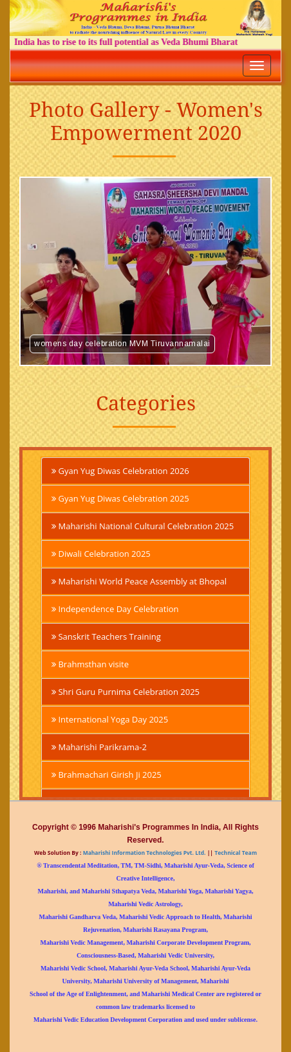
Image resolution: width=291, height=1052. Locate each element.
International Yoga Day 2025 (110, 719)
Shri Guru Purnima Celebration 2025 (126, 691)
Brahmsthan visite (90, 664)
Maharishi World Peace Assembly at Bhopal (139, 581)
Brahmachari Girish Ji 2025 (107, 774)
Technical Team (235, 852)
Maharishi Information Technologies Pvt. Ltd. (143, 852)
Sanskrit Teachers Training (106, 636)
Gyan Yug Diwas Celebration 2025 (120, 498)
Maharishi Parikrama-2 (99, 747)
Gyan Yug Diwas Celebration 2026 (120, 471)
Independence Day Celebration (115, 609)
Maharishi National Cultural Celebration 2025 (143, 526)
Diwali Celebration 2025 (101, 553)
